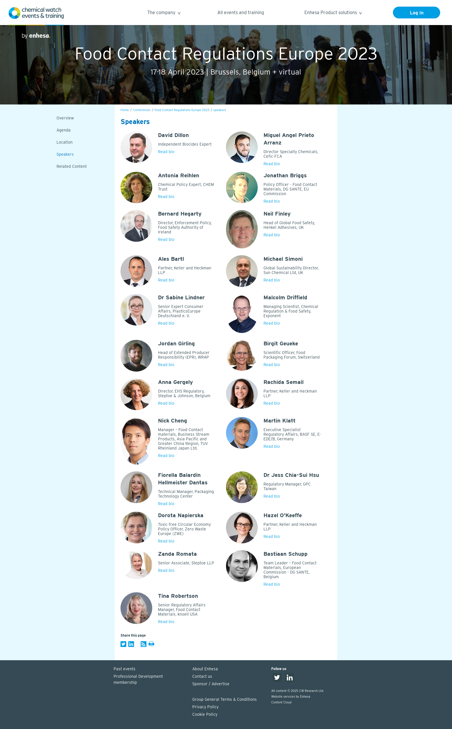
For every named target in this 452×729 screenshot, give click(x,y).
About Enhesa (205, 669)
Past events (124, 669)
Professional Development (150, 680)
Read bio (166, 151)
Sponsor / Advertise (210, 684)
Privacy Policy (205, 707)
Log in (416, 13)
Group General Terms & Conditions (224, 699)
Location (64, 142)
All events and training (240, 12)
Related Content (71, 166)
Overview (65, 118)
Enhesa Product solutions (332, 13)
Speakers (65, 154)
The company (163, 13)
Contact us (202, 676)
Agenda (63, 130)
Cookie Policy (204, 714)
